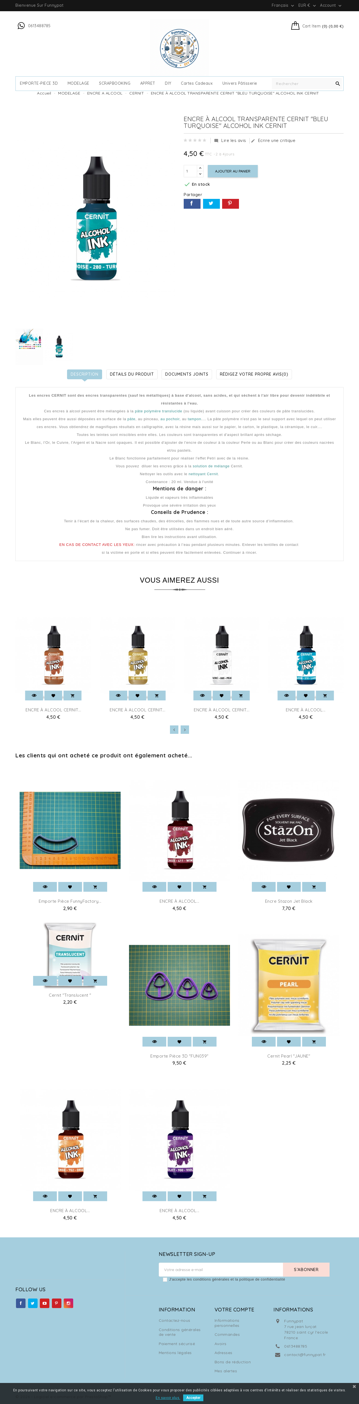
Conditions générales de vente (180, 1332)
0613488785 (295, 1346)
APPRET (147, 83)
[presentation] (174, 729)
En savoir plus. (168, 1398)
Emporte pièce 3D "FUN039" (179, 1056)
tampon (194, 419)
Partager (192, 204)
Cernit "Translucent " (70, 995)
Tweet (211, 204)
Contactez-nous (174, 1320)
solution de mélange (211, 466)
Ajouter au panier (232, 171)
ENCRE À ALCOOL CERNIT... (53, 710)
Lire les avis (230, 140)
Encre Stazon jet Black (289, 901)
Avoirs (221, 1343)
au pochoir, (170, 419)
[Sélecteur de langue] (284, 5)
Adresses (224, 1352)
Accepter (193, 1398)
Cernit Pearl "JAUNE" (288, 1056)
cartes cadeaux (197, 83)
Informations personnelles (227, 1323)
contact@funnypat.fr (305, 1354)
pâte (131, 419)
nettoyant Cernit (203, 474)
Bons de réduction (233, 1361)
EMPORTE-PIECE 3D (39, 83)
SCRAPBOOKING (114, 83)
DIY (168, 83)
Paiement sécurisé (177, 1343)
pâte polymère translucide (158, 411)
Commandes (227, 1334)
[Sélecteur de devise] (307, 5)
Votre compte (234, 1309)
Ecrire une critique (273, 140)
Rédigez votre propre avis (254, 374)
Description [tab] (84, 374)
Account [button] (331, 5)
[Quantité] (190, 171)
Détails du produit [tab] (132, 374)
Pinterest (230, 204)
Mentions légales (175, 1352)
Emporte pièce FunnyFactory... (70, 901)
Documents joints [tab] (186, 374)
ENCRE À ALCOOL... (306, 710)
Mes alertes (226, 1370)
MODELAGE (78, 83)
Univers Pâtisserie (239, 83)
